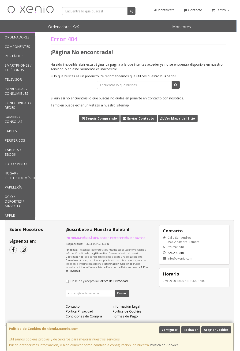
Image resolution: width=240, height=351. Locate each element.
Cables (11, 131)
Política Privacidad (79, 311)
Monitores (181, 26)
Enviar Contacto (138, 118)
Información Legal (126, 306)
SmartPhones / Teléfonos (18, 67)
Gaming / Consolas (13, 119)
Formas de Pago (125, 316)
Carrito (220, 10)
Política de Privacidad (113, 281)
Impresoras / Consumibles (16, 91)
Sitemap (122, 105)
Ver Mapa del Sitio (177, 118)
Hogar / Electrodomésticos (20, 175)
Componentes (17, 46)
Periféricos (15, 140)
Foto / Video (16, 164)
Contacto (193, 10)
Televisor (13, 79)
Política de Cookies (164, 345)
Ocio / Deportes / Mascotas (14, 201)
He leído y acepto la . (99, 281)
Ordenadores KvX (63, 26)
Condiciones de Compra (84, 316)
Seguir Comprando (99, 118)
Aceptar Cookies (216, 330)
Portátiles (14, 56)
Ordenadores (17, 37)
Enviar (122, 293)
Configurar (170, 330)
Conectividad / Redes (18, 105)
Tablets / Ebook (13, 152)
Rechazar (191, 330)
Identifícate (164, 10)
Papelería (13, 187)
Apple (10, 215)
